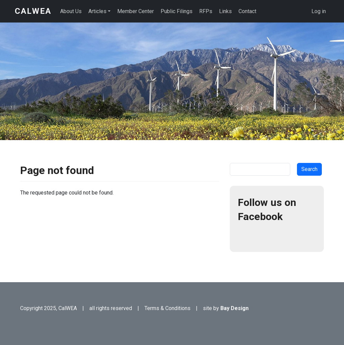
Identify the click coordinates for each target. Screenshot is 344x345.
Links (225, 11)
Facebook (246, 236)
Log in (318, 11)
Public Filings (176, 11)
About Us (71, 11)
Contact (247, 11)
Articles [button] (97, 11)
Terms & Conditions (167, 308)
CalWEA (33, 11)
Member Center (135, 11)
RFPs (205, 11)
